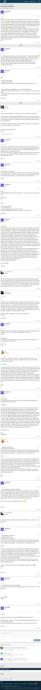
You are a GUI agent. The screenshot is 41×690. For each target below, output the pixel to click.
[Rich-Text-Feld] (20, 635)
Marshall (31, 90)
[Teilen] (38, 16)
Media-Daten (30, 683)
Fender (23, 90)
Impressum (25, 683)
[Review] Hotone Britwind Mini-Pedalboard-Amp (15, 647)
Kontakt (2, 683)
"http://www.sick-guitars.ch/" (7, 134)
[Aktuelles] (37, 1)
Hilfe (21, 683)
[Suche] (39, 1)
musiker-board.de (14, 688)
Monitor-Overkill (7, 653)
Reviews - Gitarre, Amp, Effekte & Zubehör (20, 660)
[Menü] (1, 1)
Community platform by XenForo (11, 686)
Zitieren (38, 42)
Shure (10, 304)
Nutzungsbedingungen (9, 683)
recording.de (20, 688)
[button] (1, 682)
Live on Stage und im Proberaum (17, 654)
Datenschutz (16, 683)
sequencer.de (30, 688)
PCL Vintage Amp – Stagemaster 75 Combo (14, 658)
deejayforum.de (35, 688)
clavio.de (25, 688)
